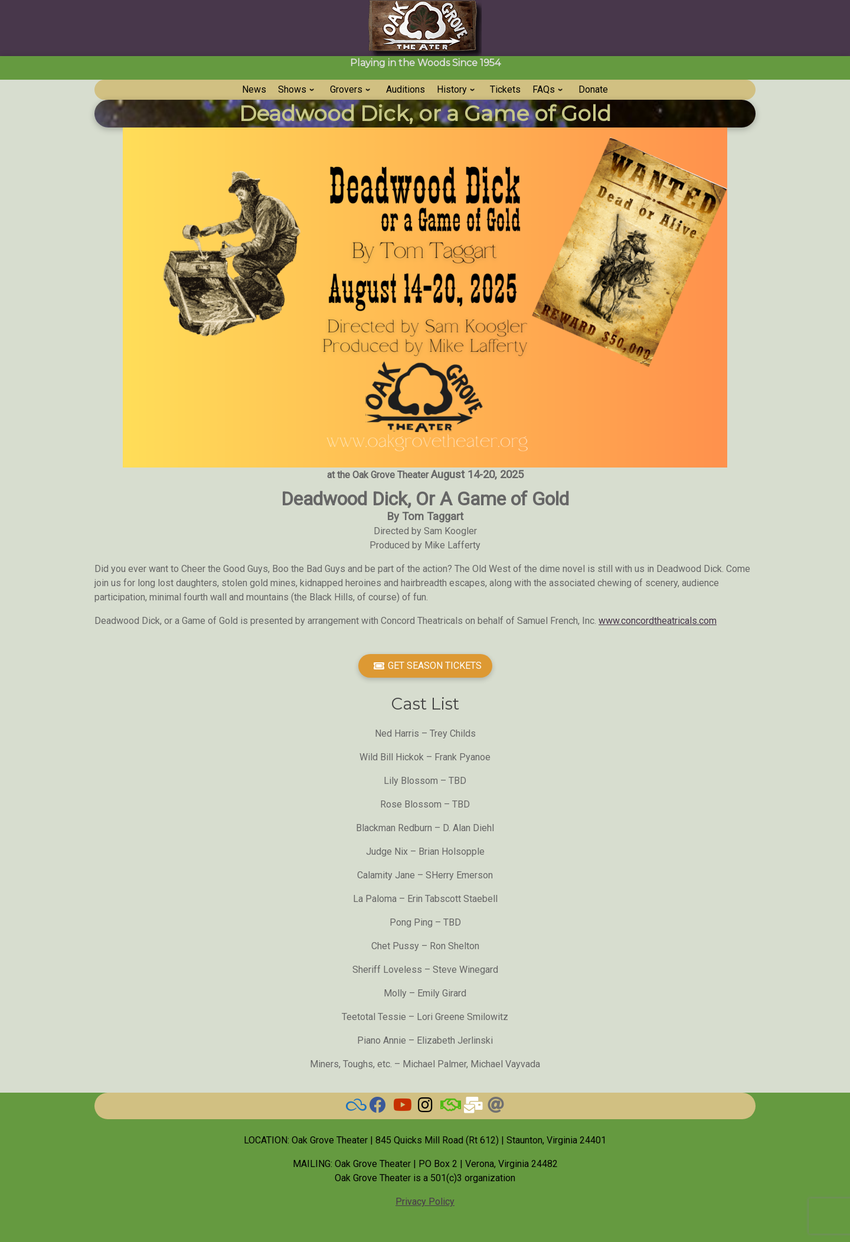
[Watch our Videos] (401, 1107)
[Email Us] (472, 1107)
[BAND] (448, 1107)
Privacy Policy (425, 1201)
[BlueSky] (354, 1107)
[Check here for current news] (378, 1107)
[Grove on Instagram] (425, 1107)
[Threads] (496, 1107)
